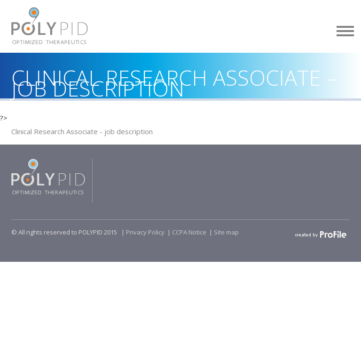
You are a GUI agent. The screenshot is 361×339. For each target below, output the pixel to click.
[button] (345, 29)
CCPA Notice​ (189, 232)
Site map (226, 232)
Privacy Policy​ (145, 232)
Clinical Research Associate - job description (82, 131)
